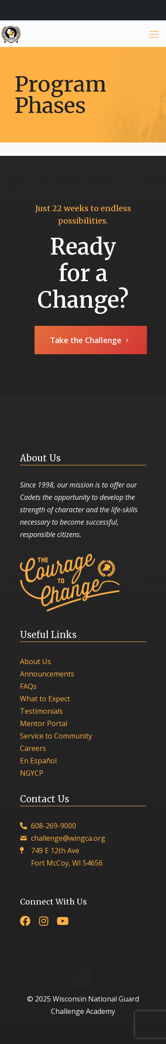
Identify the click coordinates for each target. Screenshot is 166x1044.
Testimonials (41, 711)
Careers (33, 748)
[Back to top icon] (83, 979)
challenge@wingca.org (68, 838)
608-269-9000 (53, 826)
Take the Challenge (90, 340)
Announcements (47, 674)
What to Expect (45, 699)
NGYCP (31, 773)
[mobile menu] (154, 33)
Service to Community (56, 736)
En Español (38, 761)
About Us (35, 661)
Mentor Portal (43, 723)
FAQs (28, 686)
